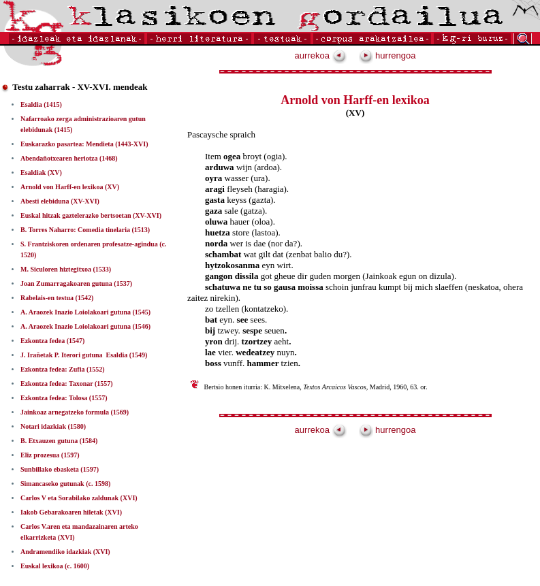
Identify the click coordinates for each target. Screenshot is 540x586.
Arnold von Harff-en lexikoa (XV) (69, 187)
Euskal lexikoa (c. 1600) (54, 566)
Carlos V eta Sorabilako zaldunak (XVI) (79, 498)
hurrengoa (387, 55)
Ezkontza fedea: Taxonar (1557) (66, 383)
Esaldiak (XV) (41, 172)
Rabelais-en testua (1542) (56, 298)
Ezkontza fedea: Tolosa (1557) (64, 398)
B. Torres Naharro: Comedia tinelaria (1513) (85, 229)
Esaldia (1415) (41, 104)
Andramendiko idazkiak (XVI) (65, 551)
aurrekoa (321, 55)
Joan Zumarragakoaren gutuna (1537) (76, 283)
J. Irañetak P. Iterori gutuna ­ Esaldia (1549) (83, 355)
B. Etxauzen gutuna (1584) (58, 440)
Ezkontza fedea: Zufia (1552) (62, 369)
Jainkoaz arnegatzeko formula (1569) (74, 412)
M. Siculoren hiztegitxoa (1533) (65, 269)
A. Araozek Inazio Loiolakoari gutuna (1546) (85, 326)
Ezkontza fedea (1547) (52, 340)
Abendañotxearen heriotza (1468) (69, 158)
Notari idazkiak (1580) (53, 426)
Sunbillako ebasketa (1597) (59, 469)
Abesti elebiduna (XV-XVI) (59, 201)
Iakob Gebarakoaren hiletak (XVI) (71, 512)
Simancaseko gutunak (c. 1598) (65, 483)
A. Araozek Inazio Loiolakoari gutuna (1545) (85, 312)
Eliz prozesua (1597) (49, 455)
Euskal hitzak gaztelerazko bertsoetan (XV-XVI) (90, 215)
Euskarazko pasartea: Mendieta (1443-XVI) (84, 144)
